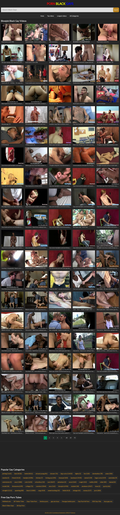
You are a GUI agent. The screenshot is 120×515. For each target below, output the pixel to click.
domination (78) (97, 473)
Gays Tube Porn (32, 501)
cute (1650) (28, 482)
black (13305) (30, 490)
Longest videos (62, 16)
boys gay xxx (108, 501)
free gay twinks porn (68, 501)
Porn (60, 4)
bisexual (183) (63, 478)
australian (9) (113, 478)
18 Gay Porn (21, 505)
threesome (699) (17, 486)
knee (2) (97, 486)
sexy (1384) (18, 482)
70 (74, 438)
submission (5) (7, 482)
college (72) (29, 486)
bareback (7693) (76, 478)
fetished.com (6, 501)
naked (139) (88, 478)
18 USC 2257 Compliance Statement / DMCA (57, 512)
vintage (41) (76, 490)
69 (70, 438)
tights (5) (78, 473)
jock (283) (97, 490)
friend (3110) (16, 478)
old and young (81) (41, 473)
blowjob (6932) (63, 486)
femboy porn (44, 501)
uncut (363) (72, 482)
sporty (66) (106, 486)
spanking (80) (19, 490)
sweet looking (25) (54, 490)
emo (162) (52, 486)
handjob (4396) (28, 478)
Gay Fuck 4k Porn (83, 501)
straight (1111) (7, 490)
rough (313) (83, 482)
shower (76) (54, 473)
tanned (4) (112, 482)
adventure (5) (62, 482)
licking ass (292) (50, 478)
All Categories (74, 16)
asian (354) (108, 473)
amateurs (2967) (87, 486)
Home (42, 16)
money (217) (87, 490)
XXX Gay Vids (96, 501)
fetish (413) (66, 490)
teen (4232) (18, 473)
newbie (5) (5, 478)
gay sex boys (55, 501)
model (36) (5, 486)
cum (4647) (51, 482)
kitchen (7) (39, 478)
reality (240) (93, 482)
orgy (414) (41, 490)
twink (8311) (28, 473)
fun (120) (87, 473)
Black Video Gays (8, 505)
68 (66, 438)
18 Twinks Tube (19, 501)
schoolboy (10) (40, 482)
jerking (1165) (6, 473)
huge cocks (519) (100, 478)
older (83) (103, 482)
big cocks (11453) (66, 473)
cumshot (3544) (41, 486)
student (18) (75, 486)
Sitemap (73, 512)
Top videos (50, 16)
